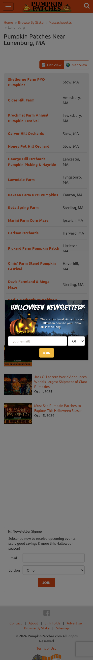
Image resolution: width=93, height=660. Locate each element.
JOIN (46, 353)
